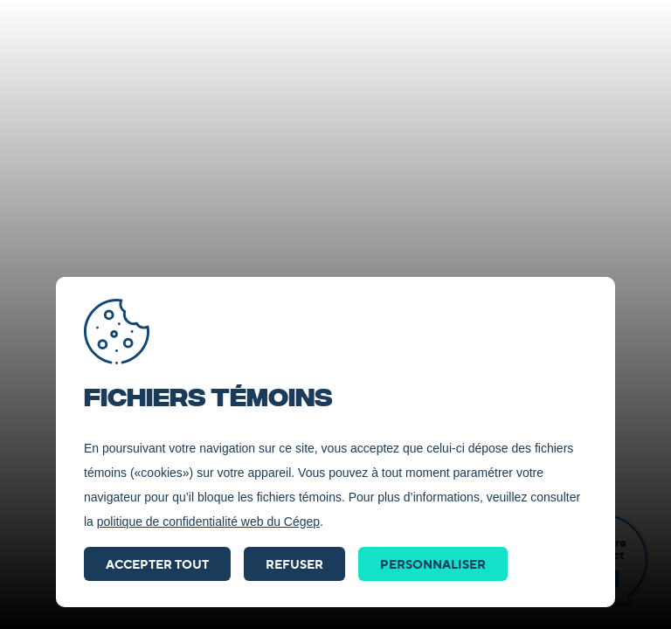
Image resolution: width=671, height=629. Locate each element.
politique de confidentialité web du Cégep (208, 522)
